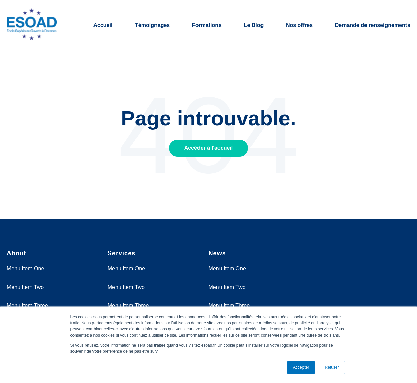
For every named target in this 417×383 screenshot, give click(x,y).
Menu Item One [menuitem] (25, 268)
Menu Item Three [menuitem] (27, 305)
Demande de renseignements (372, 25)
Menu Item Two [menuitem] (25, 287)
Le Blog (254, 25)
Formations (207, 25)
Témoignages (152, 25)
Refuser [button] (332, 367)
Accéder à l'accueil (208, 148)
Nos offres (299, 25)
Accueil (103, 25)
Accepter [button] (301, 367)
